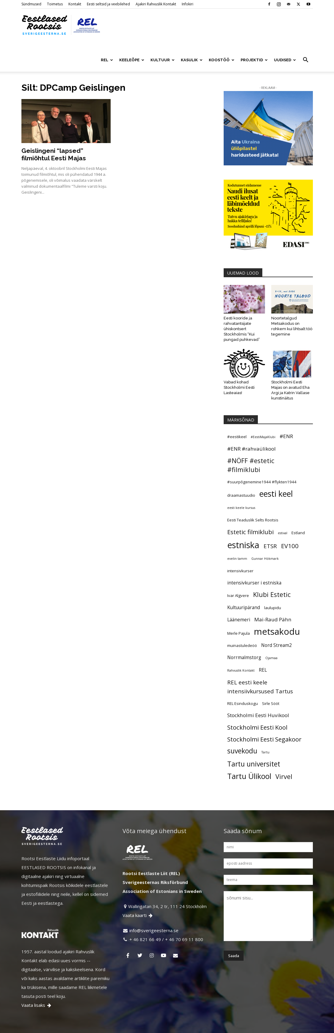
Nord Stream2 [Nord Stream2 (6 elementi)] (276, 632)
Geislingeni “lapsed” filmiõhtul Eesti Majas (53, 141)
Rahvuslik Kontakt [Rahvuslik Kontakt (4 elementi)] (241, 657)
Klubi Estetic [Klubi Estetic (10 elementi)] (272, 581)
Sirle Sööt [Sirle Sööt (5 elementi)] (270, 690)
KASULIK (192, 60)
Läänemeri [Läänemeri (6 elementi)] (238, 606)
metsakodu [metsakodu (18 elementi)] (277, 618)
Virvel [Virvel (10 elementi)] (283, 763)
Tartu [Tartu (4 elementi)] (265, 739)
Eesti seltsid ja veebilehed (108, 4)
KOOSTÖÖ (221, 60)
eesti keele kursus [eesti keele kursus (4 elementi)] (241, 495)
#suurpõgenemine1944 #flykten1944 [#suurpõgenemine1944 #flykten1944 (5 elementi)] (262, 468)
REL (107, 60)
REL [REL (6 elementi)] (263, 656)
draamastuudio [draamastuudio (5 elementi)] (241, 482)
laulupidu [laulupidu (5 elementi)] (272, 594)
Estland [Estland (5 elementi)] (298, 519)
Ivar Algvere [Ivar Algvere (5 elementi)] (238, 582)
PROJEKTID (254, 60)
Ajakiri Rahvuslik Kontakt (156, 4)
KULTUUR (162, 60)
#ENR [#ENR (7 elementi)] (286, 423)
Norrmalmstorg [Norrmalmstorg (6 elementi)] (244, 644)
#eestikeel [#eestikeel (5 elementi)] (237, 423)
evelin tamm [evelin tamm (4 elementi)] (237, 545)
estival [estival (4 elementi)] (282, 520)
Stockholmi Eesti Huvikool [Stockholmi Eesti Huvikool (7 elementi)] (258, 702)
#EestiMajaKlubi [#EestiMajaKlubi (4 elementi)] (263, 424)
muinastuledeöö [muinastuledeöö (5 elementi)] (242, 632)
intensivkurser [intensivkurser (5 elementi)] (240, 557)
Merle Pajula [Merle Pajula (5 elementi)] (238, 620)
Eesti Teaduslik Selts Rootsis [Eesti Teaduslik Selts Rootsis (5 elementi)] (252, 507)
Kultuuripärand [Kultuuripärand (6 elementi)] (243, 594)
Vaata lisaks (36, 992)
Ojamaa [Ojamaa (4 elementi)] (271, 645)
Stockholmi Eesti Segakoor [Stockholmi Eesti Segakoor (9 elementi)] (264, 726)
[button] (306, 60)
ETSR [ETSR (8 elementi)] (270, 533)
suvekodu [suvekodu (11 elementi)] (242, 737)
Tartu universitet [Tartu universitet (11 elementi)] (253, 751)
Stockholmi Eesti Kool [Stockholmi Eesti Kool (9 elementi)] (257, 714)
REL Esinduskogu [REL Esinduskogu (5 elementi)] (242, 690)
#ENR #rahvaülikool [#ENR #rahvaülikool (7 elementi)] (251, 435)
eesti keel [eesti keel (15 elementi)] (276, 480)
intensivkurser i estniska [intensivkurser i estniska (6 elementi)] (254, 569)
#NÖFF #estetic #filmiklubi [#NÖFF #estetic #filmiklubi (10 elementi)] (250, 452)
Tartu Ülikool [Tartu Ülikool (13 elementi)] (249, 762)
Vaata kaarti (138, 902)
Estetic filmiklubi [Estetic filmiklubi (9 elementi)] (250, 519)
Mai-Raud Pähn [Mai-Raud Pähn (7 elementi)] (272, 606)
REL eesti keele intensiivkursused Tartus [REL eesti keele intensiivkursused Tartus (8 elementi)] (260, 673)
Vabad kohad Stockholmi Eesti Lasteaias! (239, 374)
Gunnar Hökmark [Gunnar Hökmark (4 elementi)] (265, 545)
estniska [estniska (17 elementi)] (243, 531)
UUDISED (285, 60)
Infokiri (187, 4)
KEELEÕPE (131, 60)
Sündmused (31, 4)
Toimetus (55, 4)
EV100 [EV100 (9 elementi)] (290, 533)
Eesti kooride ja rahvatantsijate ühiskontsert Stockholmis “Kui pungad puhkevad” (242, 316)
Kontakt (74, 4)
